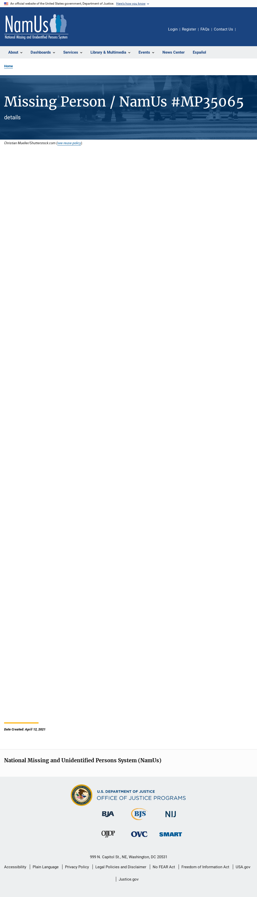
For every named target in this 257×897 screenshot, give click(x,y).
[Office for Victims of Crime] (139, 838)
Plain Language (46, 867)
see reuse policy (69, 143)
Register (189, 29)
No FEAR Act (164, 867)
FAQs (204, 29)
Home (8, 66)
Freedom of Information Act (205, 867)
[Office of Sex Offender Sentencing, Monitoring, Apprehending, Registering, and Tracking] (170, 837)
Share (243, 33)
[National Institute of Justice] (171, 818)
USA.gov (243, 867)
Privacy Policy (77, 867)
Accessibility (15, 867)
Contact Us (223, 29)
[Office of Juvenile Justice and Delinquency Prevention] (108, 838)
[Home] (36, 27)
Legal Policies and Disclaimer (120, 867)
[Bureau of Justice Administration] (108, 818)
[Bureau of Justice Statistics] (139, 821)
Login (173, 29)
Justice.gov (129, 879)
